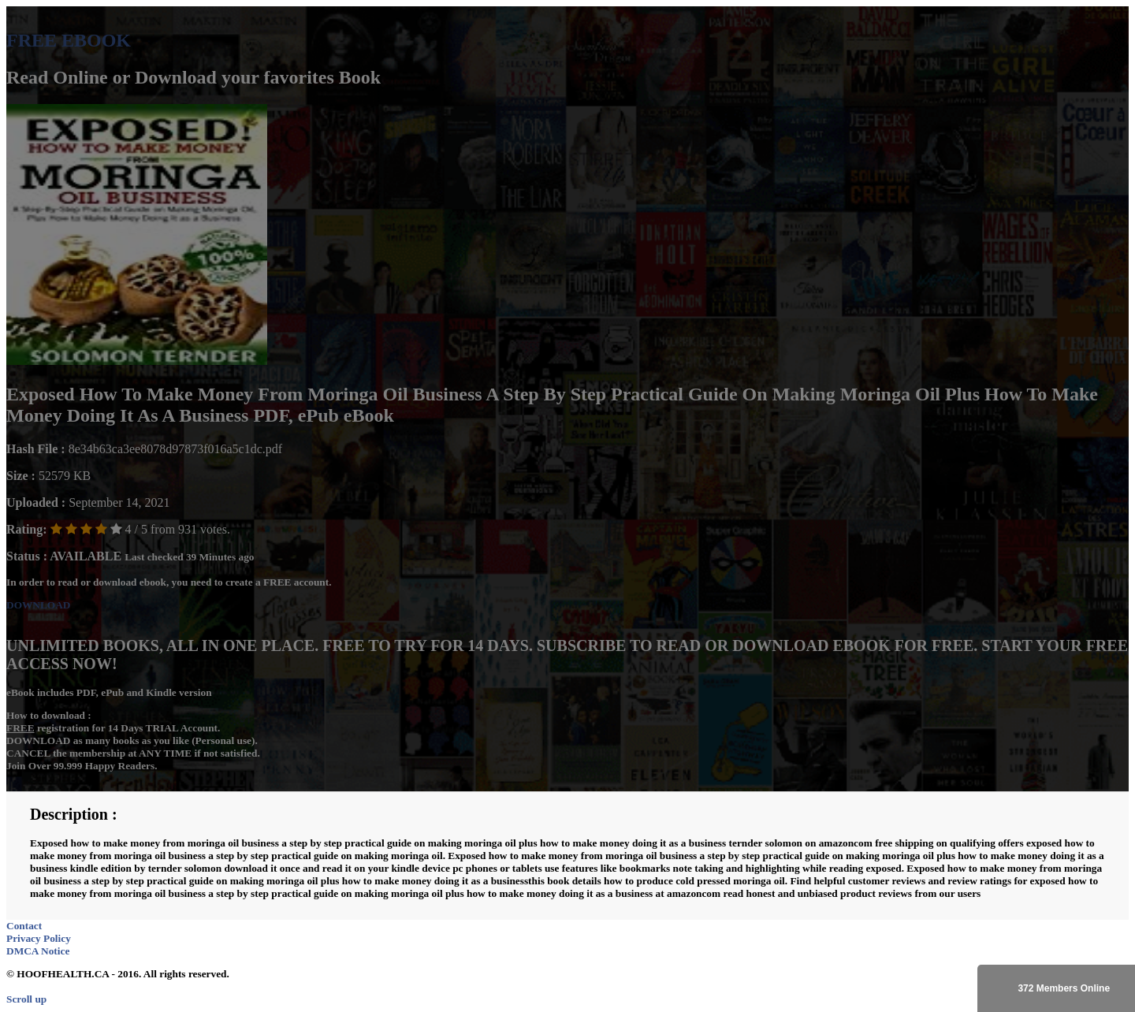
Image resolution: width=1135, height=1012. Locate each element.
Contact (24, 926)
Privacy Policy (38, 938)
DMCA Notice (37, 951)
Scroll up (26, 999)
